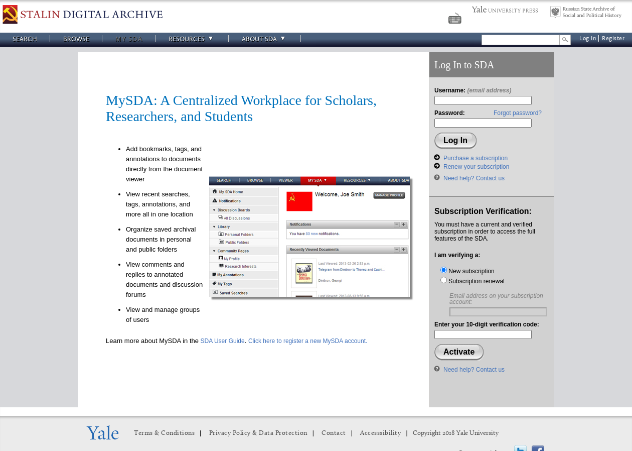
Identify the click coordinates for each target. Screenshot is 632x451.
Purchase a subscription (475, 158)
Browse (76, 39)
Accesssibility (380, 433)
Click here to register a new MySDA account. (307, 341)
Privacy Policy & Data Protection (258, 433)
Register (613, 38)
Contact (334, 433)
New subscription (467, 271)
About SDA (265, 39)
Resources (192, 39)
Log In (587, 38)
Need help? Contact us (474, 178)
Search (25, 39)
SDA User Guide (223, 341)
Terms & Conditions (164, 433)
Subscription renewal (472, 281)
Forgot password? (518, 113)
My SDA (128, 39)
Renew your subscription (476, 166)
